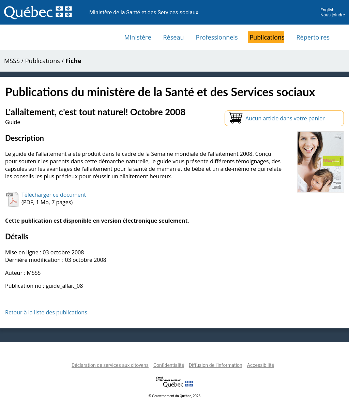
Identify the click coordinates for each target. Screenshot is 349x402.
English (327, 9)
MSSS (12, 61)
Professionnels (217, 37)
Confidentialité (168, 365)
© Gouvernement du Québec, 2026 (174, 396)
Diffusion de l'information (215, 365)
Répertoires (313, 37)
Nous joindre (332, 14)
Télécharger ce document (53, 194)
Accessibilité (260, 365)
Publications (266, 37)
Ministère (137, 37)
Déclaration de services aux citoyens (110, 365)
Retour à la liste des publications (46, 312)
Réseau (173, 37)
